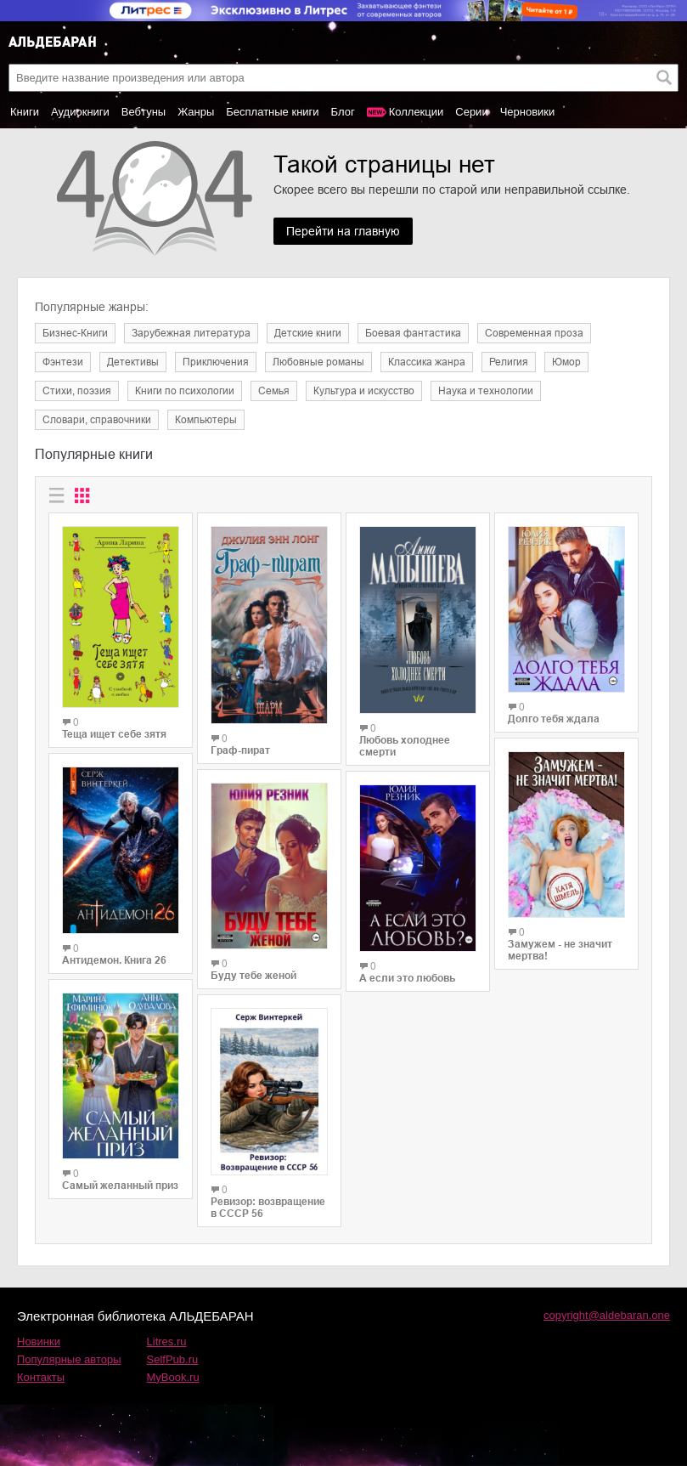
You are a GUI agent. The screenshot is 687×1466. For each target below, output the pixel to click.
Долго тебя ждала (554, 719)
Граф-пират (240, 750)
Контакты (41, 1377)
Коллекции (416, 111)
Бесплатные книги (272, 111)
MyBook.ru (173, 1377)
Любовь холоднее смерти (404, 746)
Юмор (566, 362)
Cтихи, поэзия (76, 391)
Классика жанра (426, 362)
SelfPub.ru (173, 1359)
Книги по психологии (184, 391)
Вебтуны (143, 111)
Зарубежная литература (191, 333)
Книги (24, 111)
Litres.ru (167, 1341)
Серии (471, 111)
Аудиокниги (80, 111)
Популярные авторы (69, 1359)
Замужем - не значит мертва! (560, 950)
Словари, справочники (96, 420)
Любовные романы (318, 362)
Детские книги (307, 333)
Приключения (216, 362)
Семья (274, 391)
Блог (343, 111)
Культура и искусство (363, 391)
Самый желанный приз (120, 1185)
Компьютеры (206, 420)
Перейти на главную (343, 231)
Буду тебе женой (253, 976)
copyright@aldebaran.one (606, 1315)
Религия (508, 362)
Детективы (133, 362)
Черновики (527, 111)
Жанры (195, 111)
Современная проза (534, 333)
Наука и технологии (485, 391)
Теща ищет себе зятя (114, 734)
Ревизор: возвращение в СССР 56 (268, 1208)
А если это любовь (407, 978)
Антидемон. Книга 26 (114, 960)
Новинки (38, 1341)
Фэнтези (62, 362)
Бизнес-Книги (75, 333)
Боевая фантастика (413, 333)
